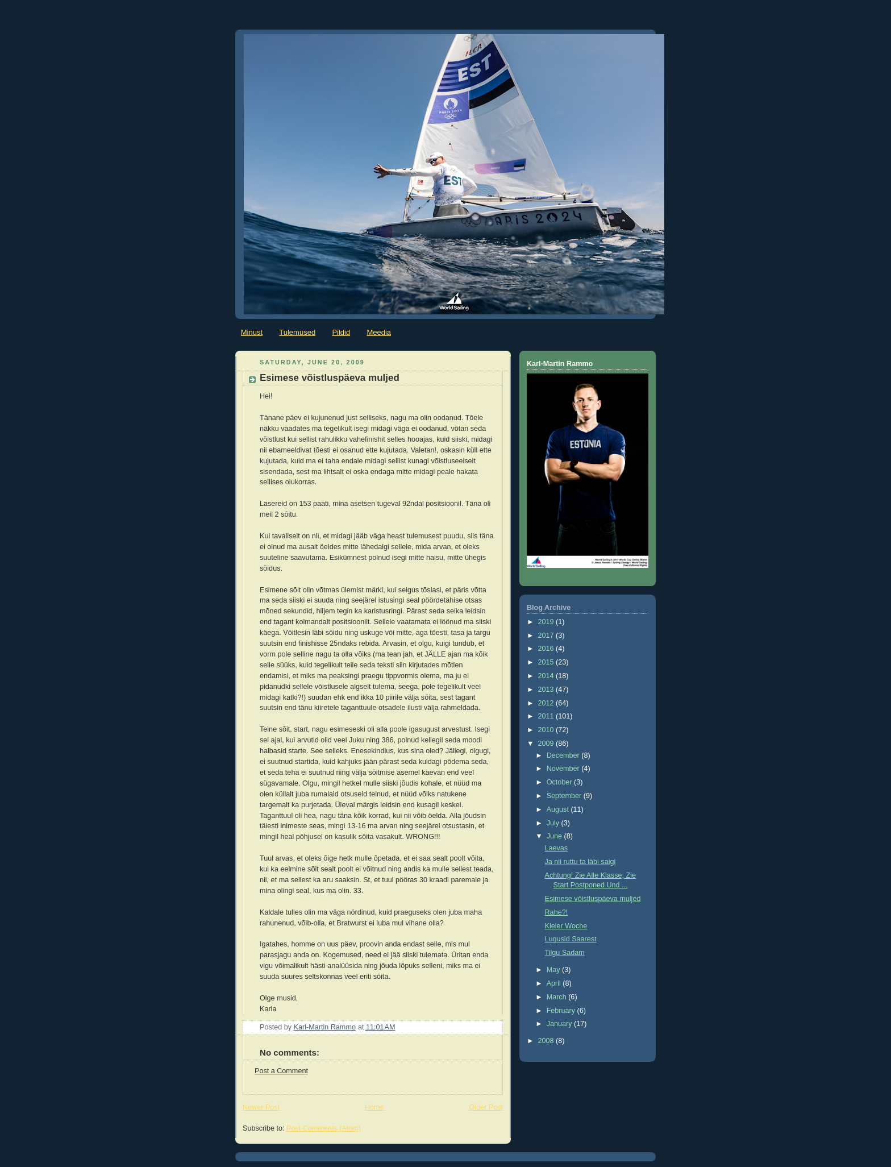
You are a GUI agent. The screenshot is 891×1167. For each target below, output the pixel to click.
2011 (547, 716)
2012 (547, 703)
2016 (547, 649)
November (564, 769)
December (564, 755)
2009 (547, 743)
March (558, 997)
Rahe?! (556, 912)
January (560, 1024)
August (559, 809)
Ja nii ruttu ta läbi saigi (580, 862)
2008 (547, 1041)
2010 (547, 730)
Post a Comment (281, 1071)
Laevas (556, 848)
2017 (547, 635)
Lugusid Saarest (571, 939)
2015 (547, 662)
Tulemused (297, 332)
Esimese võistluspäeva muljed (593, 899)
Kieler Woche (566, 926)
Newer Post (261, 1107)
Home (374, 1107)
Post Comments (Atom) (323, 1128)
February (562, 1011)
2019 (547, 622)
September (565, 796)
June (555, 836)
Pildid (341, 332)
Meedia (379, 332)
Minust (252, 332)
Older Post (486, 1107)
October (560, 782)
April (555, 983)
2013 (547, 689)
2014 (547, 676)
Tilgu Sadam (565, 953)
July (554, 823)
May (554, 970)
